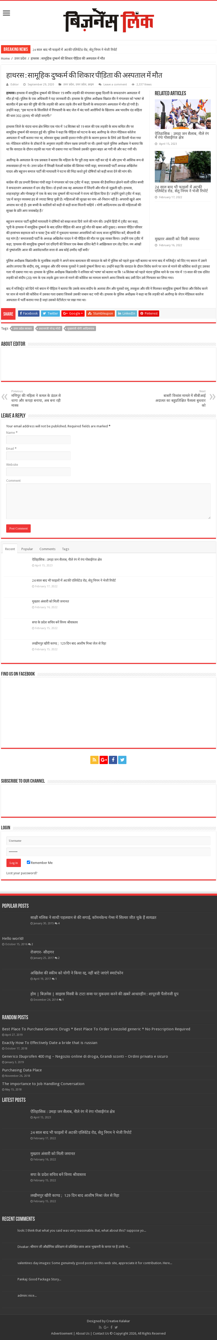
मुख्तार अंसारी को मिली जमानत (177, 239)
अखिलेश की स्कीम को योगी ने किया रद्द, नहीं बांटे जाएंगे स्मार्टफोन (76, 973)
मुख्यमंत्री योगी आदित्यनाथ (80, 328)
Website (12, 465)
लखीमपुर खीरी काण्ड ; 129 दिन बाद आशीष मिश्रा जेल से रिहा (69, 643)
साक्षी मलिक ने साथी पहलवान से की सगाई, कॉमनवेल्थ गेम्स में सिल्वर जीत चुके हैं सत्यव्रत (93, 917)
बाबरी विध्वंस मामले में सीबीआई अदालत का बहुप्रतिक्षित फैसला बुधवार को (179, 398)
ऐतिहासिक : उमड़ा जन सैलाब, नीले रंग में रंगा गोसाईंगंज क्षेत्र (182, 135)
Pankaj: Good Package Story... (39, 1279)
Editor (15, 84)
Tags (65, 549)
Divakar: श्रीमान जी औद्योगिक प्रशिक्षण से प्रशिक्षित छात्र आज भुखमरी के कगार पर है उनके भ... (74, 1247)
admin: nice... (27, 1295)
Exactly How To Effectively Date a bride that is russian (49, 1042)
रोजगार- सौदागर (42, 952)
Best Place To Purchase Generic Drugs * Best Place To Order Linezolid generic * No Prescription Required (96, 1029)
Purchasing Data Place (22, 1070)
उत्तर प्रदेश (20, 58)
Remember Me (40, 863)
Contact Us (101, 1333)
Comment (13, 481)
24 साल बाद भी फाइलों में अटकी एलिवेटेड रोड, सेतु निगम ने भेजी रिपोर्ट (75, 50)
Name (12, 433)
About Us (83, 1333)
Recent (10, 549)
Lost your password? (21, 873)
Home (5, 58)
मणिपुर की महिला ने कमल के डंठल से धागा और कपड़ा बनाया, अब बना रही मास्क (37, 398)
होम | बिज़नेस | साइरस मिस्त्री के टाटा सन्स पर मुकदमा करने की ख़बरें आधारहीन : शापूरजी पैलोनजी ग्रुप (104, 994)
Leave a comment (115, 84)
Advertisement (62, 1333)
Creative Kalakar (118, 1321)
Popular (27, 549)
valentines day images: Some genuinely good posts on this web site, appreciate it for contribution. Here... (95, 1263)
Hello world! (13, 938)
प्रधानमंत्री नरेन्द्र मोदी (49, 328)
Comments (47, 549)
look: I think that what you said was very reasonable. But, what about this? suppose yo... (82, 1230)
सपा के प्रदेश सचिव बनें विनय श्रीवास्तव (55, 622)
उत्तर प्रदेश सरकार (22, 328)
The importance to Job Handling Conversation (43, 1083)
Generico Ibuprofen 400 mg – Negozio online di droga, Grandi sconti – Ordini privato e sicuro (85, 1056)
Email (11, 449)
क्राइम (91, 84)
